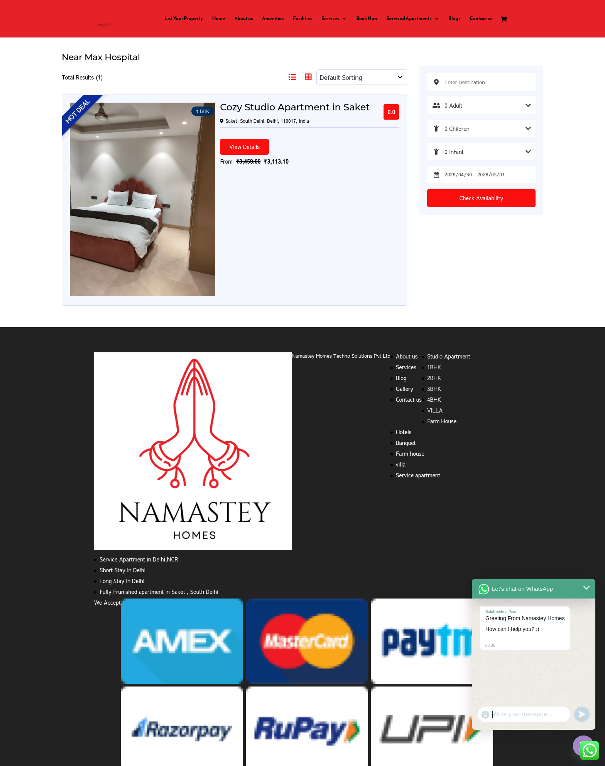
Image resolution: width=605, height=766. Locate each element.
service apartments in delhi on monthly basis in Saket (389, 710)
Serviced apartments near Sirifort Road (141, 734)
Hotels (404, 344)
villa (401, 376)
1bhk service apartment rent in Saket (380, 694)
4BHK (434, 312)
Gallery (404, 301)
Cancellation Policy (301, 694)
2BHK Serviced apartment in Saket (214, 702)
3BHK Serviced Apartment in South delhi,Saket (324, 702)
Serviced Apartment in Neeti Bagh (135, 726)
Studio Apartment (448, 268)
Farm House (441, 333)
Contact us (481, 19)
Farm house (410, 366)
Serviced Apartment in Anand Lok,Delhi (321, 718)
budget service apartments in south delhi (143, 710)
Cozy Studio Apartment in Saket (232, 107)
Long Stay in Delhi (122, 493)
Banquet (406, 355)
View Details (181, 146)
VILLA (435, 322)
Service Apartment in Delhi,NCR (139, 471)
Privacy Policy (111, 694)
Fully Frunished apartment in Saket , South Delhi (159, 504)
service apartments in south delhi (222, 718)
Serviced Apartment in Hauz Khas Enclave (431, 718)
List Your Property (183, 19)
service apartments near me (128, 702)
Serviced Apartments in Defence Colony (328, 726)
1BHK (434, 279)
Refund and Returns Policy (172, 694)
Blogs (454, 19)
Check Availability (482, 198)
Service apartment (418, 387)
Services (330, 19)
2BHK (434, 290)
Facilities (302, 19)
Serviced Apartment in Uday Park (229, 726)
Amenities (273, 19)
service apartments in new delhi (133, 718)
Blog (401, 290)
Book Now (366, 19)
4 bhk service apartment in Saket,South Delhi (447, 702)
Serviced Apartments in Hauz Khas (429, 726)
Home (218, 19)
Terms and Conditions (241, 694)
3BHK (434, 301)
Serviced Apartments (409, 19)
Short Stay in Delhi (122, 482)
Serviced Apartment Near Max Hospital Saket (258, 710)
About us (243, 19)
